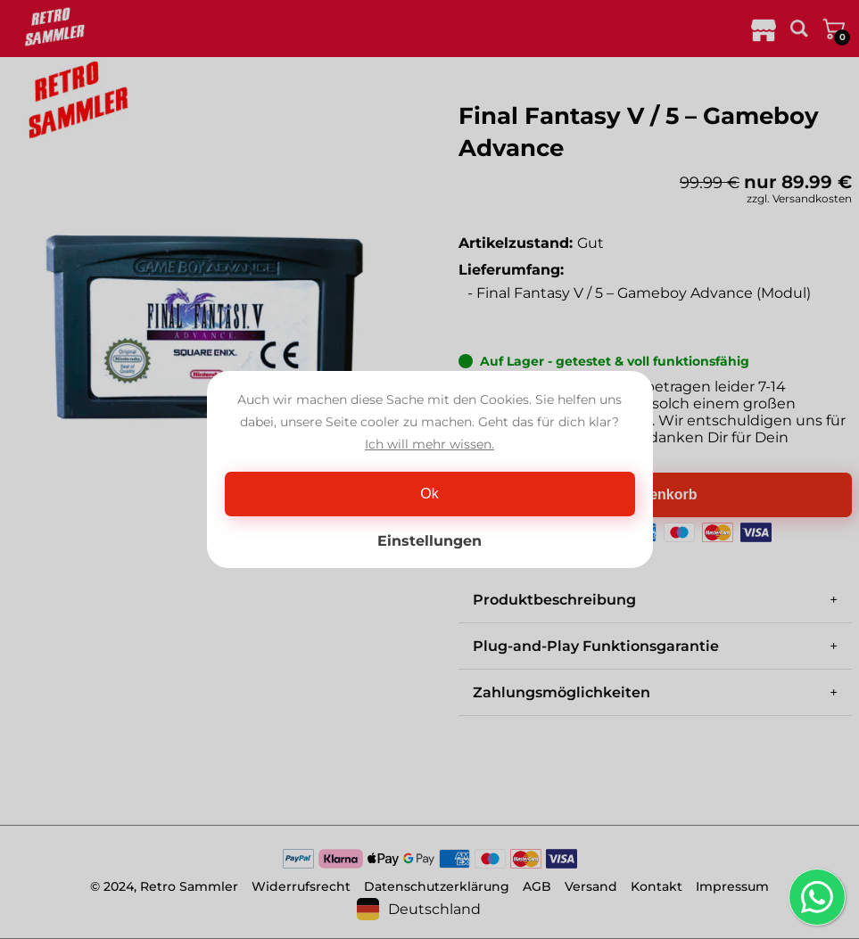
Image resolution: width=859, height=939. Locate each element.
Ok (429, 493)
